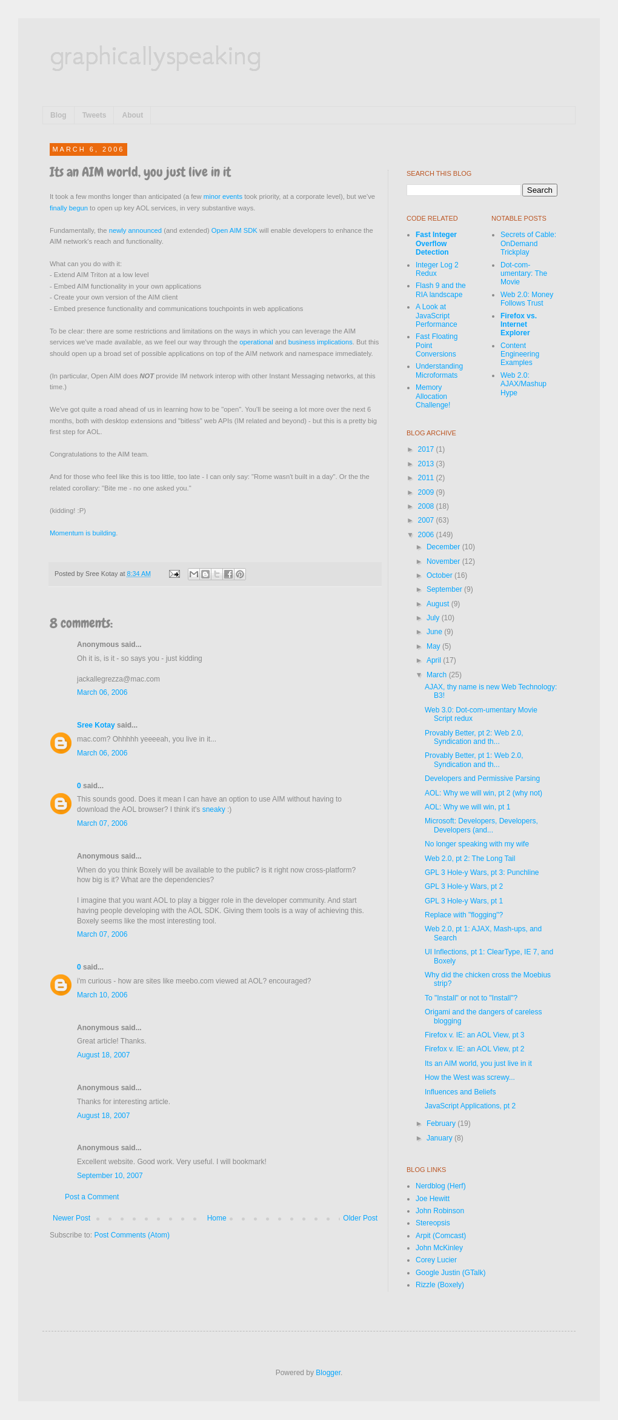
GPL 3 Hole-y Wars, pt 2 (464, 886)
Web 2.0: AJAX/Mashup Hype (523, 384)
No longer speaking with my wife (477, 844)
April (435, 660)
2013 (427, 464)
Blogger (328, 1372)
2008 (427, 506)
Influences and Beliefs (460, 1092)
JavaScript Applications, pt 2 (470, 1106)
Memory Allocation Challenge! (433, 396)
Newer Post (71, 1218)
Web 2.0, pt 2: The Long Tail (470, 858)
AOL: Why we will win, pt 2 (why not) (483, 793)
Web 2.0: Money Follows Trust (526, 298)
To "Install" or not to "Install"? (471, 998)
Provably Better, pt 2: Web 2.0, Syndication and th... (474, 737)
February (442, 1123)
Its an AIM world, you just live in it (478, 1063)
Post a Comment (92, 1197)
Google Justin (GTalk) (450, 1272)
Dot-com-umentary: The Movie (523, 274)
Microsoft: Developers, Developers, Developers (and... (481, 825)
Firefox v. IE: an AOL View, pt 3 (475, 1035)
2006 (427, 535)
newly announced (135, 230)
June (435, 632)
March (438, 675)
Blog (58, 115)
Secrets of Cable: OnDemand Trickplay (528, 243)
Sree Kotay (96, 725)
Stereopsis (433, 1223)
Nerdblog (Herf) (441, 1186)
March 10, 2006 (102, 995)
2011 (427, 478)
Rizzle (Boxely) (440, 1285)
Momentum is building (83, 533)
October (440, 575)
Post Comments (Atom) (132, 1235)
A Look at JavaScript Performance (436, 316)
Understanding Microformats (439, 370)
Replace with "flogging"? (464, 915)
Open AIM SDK (234, 230)
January (440, 1138)
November (444, 561)
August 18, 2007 (103, 1055)
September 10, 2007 (110, 1175)
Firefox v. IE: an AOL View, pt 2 (475, 1049)
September (445, 589)
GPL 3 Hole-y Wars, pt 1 (464, 901)
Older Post (360, 1218)
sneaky (213, 809)
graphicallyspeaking (155, 55)
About (132, 115)
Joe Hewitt (433, 1198)
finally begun (69, 208)
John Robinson (440, 1211)
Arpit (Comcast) (441, 1235)
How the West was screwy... (470, 1077)
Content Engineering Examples (519, 354)
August (439, 604)
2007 (427, 520)
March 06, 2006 (102, 692)
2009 (427, 492)
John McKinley (439, 1248)
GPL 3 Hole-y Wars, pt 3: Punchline (482, 872)
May (434, 646)
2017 (427, 449)
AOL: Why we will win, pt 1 (467, 807)
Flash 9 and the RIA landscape (441, 289)
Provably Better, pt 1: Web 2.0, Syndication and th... (474, 759)
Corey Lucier (436, 1260)
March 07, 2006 (102, 823)
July (434, 618)
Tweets (94, 115)
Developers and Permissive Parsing (482, 778)
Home (217, 1218)
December (444, 547)
